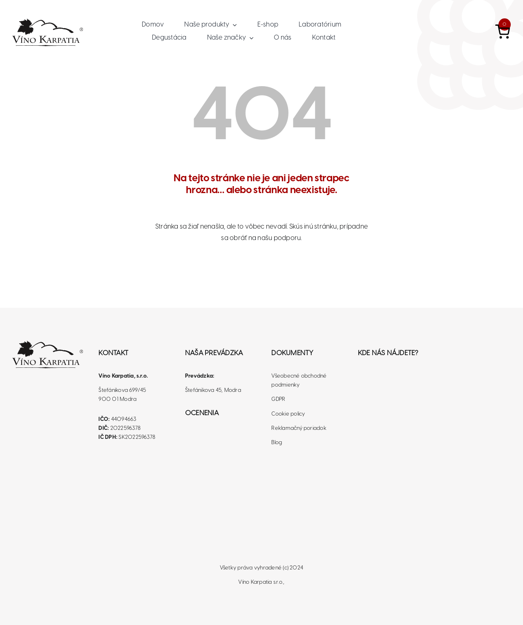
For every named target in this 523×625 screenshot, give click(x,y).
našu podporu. (279, 238)
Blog (276, 442)
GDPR (278, 399)
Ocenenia (202, 413)
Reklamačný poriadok (298, 428)
